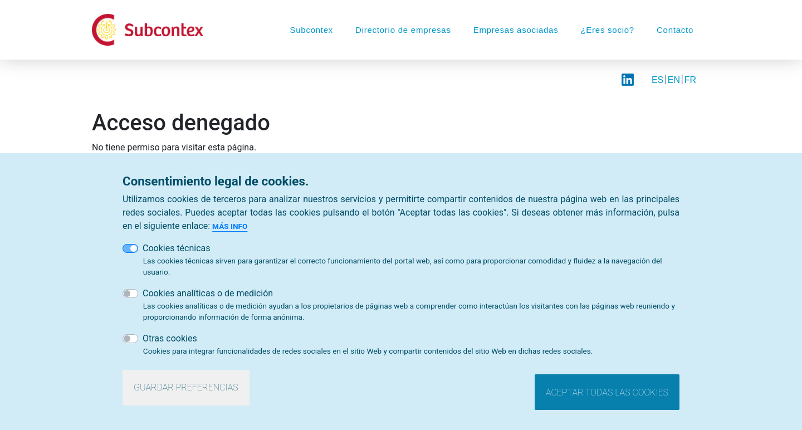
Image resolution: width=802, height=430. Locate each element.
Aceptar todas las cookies (607, 395)
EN (674, 80)
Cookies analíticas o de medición (208, 296)
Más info (229, 228)
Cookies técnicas (177, 251)
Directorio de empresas (403, 30)
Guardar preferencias (186, 390)
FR (690, 80)
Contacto (675, 30)
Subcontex (311, 30)
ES (657, 80)
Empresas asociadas (516, 30)
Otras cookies (170, 341)
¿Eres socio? (607, 30)
